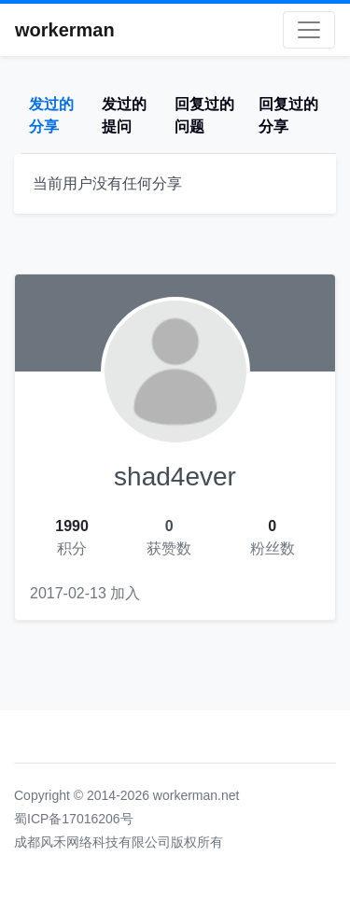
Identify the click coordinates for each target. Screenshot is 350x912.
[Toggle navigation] (309, 30)
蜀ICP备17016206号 (73, 818)
